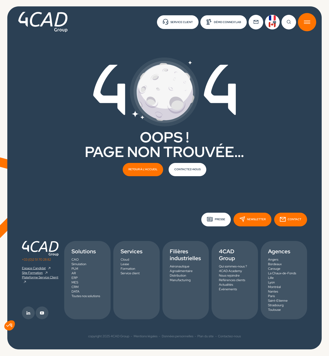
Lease (125, 264)
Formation (128, 269)
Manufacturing (180, 280)
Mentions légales (145, 336)
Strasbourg (276, 305)
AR (74, 273)
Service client (130, 273)
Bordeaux (275, 264)
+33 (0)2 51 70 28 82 (36, 259)
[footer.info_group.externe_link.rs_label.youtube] (42, 313)
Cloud (125, 260)
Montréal (274, 287)
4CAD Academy (230, 271)
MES (75, 282)
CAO (75, 260)
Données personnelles (177, 336)
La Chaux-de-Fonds (282, 273)
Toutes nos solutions (86, 296)
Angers (273, 260)
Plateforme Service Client (40, 277)
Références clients (232, 280)
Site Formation (32, 273)
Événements (228, 289)
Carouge (274, 269)
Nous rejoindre (229, 276)
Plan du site (205, 336)
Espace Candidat (34, 268)
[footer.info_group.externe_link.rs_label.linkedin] (29, 313)
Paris (271, 296)
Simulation (79, 264)
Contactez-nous (229, 336)
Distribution (178, 276)
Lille (271, 278)
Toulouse (274, 310)
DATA (76, 292)
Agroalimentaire (181, 271)
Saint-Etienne (278, 301)
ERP (75, 278)
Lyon (271, 282)
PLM (75, 269)
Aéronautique (179, 266)
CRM (75, 287)
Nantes (273, 292)
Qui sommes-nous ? (233, 266)
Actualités (226, 285)
